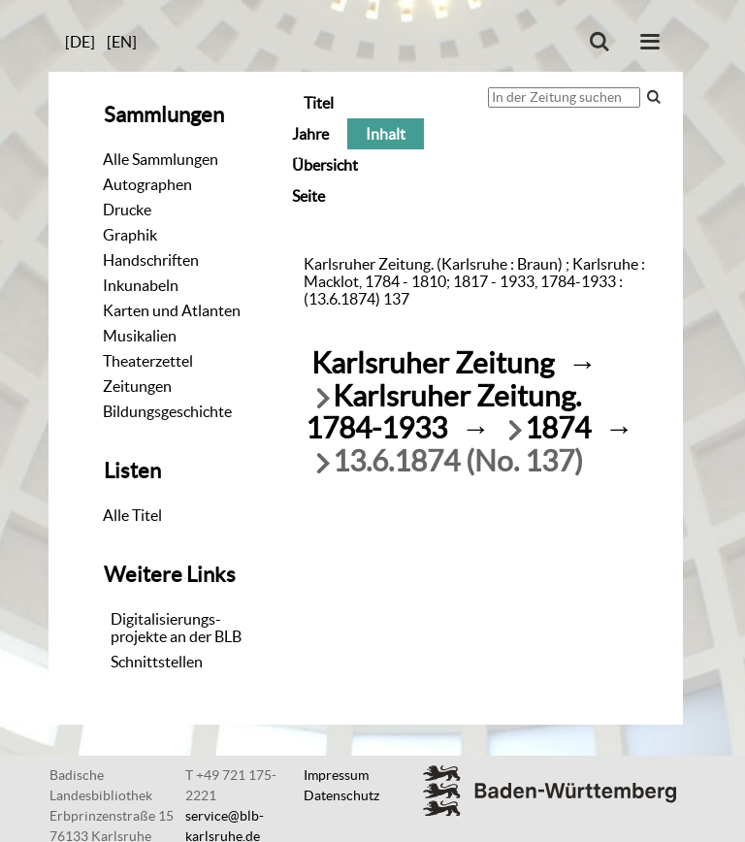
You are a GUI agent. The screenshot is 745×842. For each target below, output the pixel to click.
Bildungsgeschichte (167, 411)
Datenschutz (341, 795)
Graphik (130, 234)
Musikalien (140, 335)
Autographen (147, 184)
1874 (558, 428)
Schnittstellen (157, 661)
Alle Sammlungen (160, 159)
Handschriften (151, 260)
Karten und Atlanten (172, 310)
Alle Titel (132, 515)
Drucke (127, 209)
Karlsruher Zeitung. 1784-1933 (443, 412)
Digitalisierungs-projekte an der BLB (176, 627)
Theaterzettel (148, 361)
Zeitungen (137, 386)
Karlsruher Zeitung (432, 363)
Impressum (336, 775)
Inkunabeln (140, 285)
